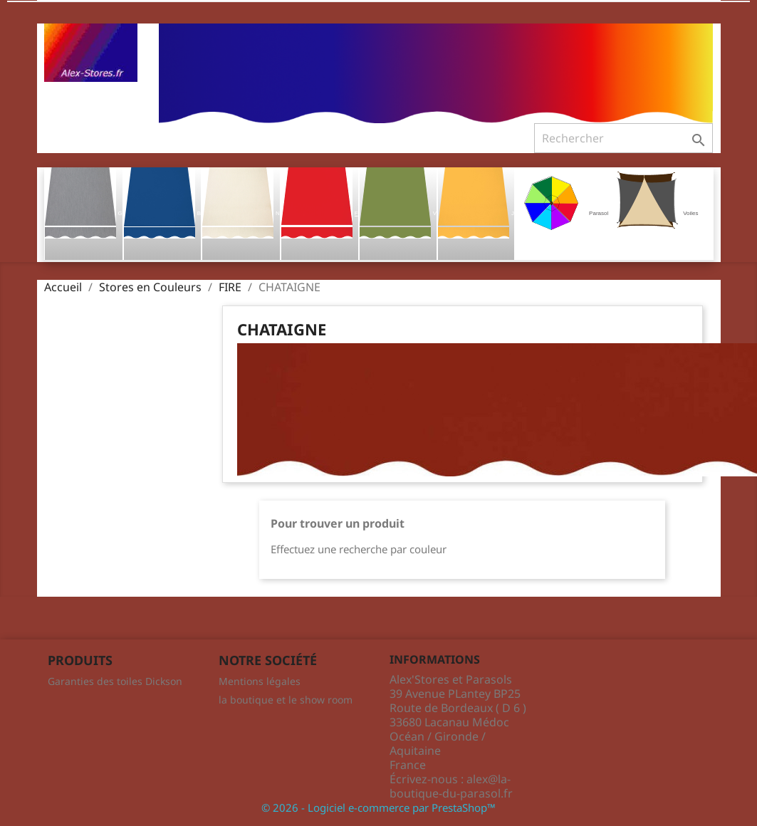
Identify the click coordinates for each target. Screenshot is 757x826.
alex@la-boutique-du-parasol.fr (451, 786)
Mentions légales (260, 681)
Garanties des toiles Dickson (115, 681)
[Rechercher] (623, 138)
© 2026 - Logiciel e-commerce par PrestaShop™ (378, 807)
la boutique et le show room (286, 699)
